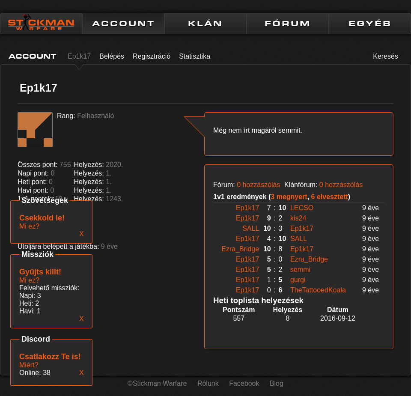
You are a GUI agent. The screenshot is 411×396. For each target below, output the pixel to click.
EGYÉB (370, 23)
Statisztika (194, 56)
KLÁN (205, 23)
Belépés (111, 56)
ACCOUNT (123, 23)
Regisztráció (151, 56)
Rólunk (208, 383)
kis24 (298, 218)
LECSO (301, 207)
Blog (276, 383)
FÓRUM (288, 23)
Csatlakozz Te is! (50, 356)
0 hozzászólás (258, 184)
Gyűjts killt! (40, 272)
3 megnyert (289, 196)
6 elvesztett (329, 196)
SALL (250, 228)
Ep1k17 (79, 56)
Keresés (385, 56)
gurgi (298, 279)
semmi (300, 269)
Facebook (244, 383)
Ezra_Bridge (240, 249)
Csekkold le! (42, 218)
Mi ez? (29, 280)
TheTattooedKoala (318, 290)
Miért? (28, 365)
